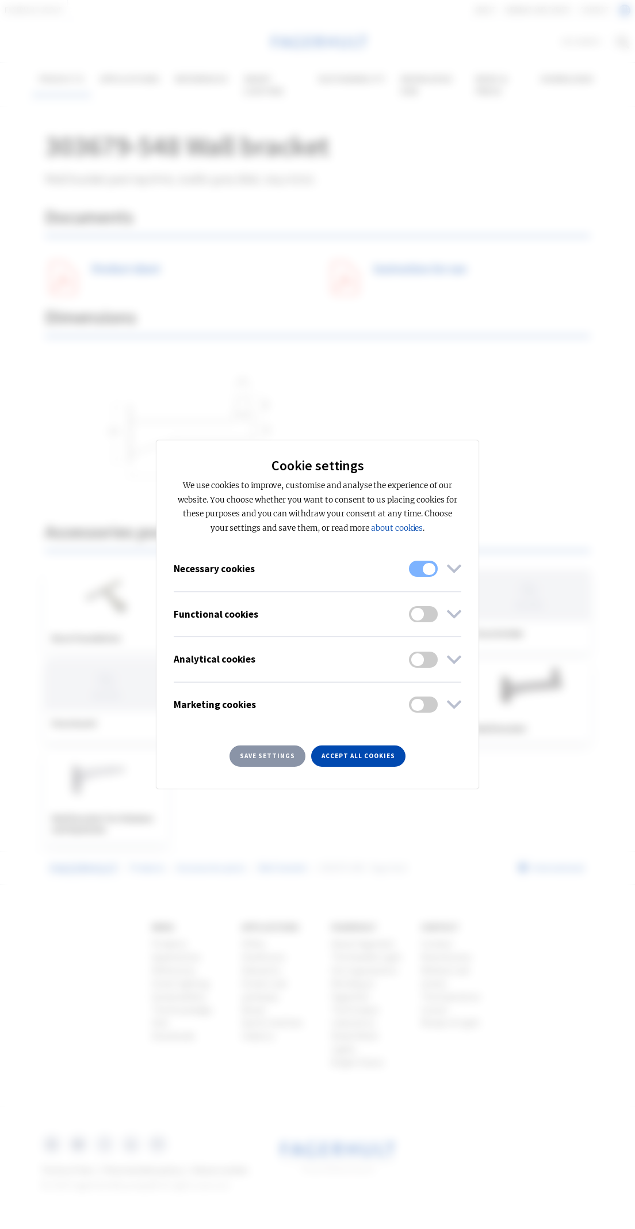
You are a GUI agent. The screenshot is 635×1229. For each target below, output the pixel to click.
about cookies (397, 528)
